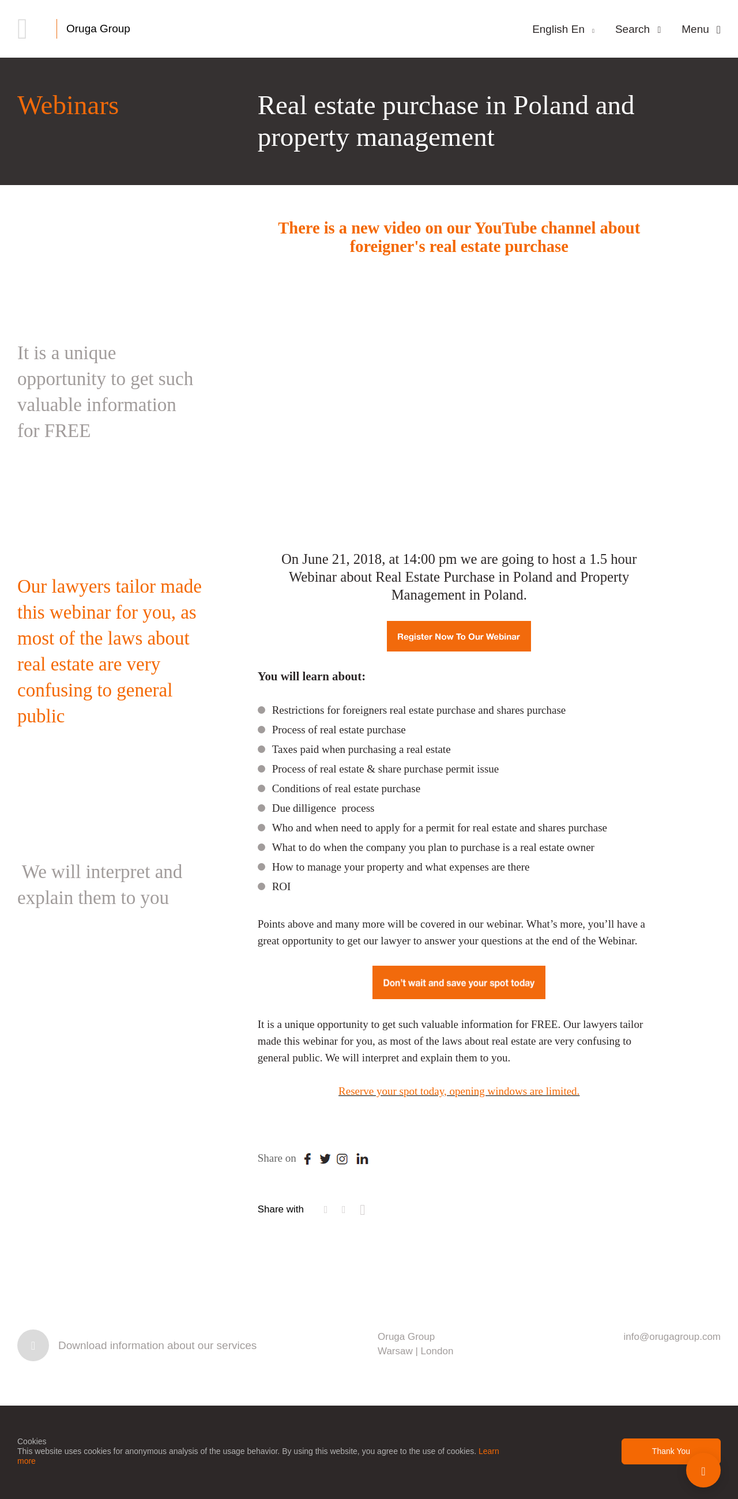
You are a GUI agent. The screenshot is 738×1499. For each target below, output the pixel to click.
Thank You (671, 1451)
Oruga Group (98, 28)
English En (563, 29)
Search (638, 29)
